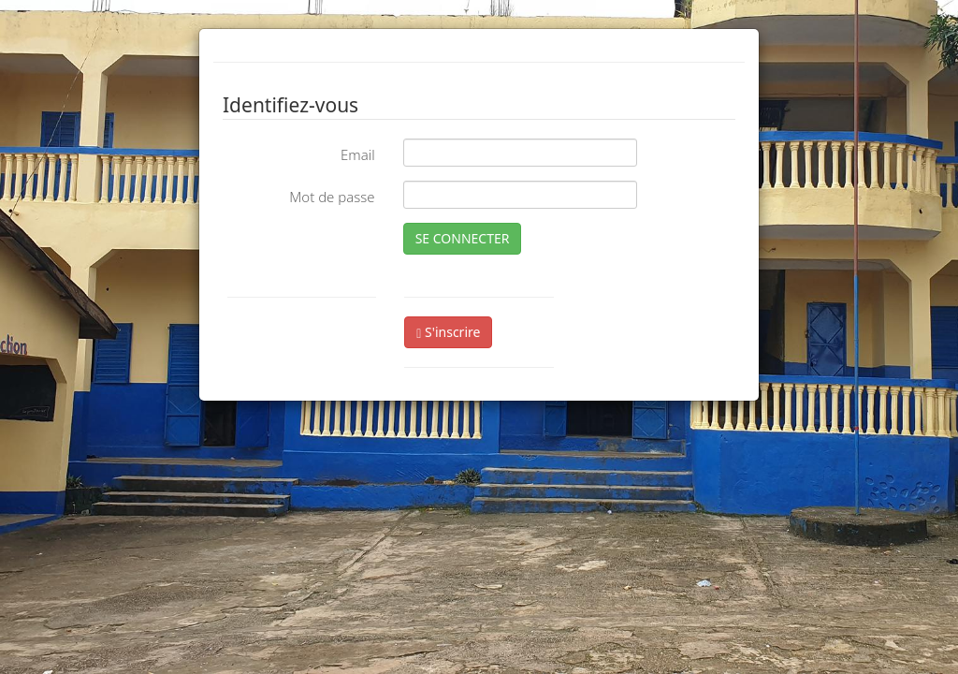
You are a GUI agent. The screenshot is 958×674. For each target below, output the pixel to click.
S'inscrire (448, 332)
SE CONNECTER (462, 238)
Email (358, 154)
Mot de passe (331, 196)
